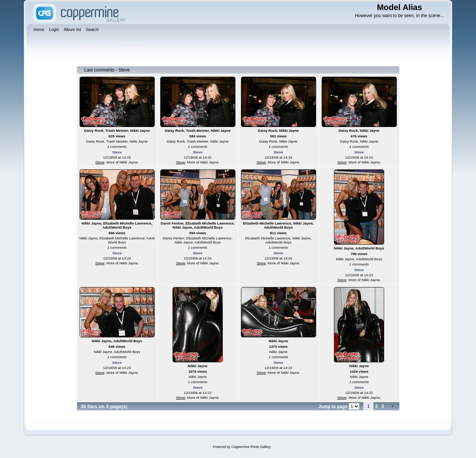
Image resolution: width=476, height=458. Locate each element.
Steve (117, 152)
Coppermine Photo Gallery (251, 447)
